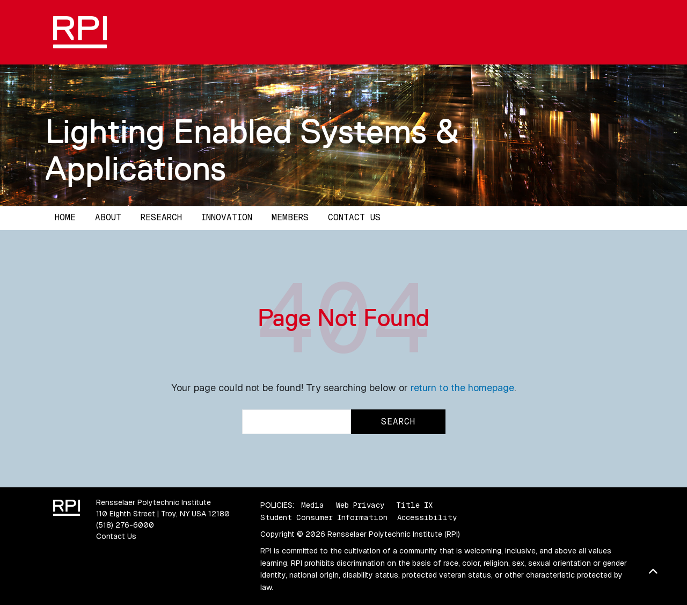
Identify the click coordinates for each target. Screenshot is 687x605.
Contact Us (354, 217)
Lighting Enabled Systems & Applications (252, 150)
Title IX (414, 505)
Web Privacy (360, 505)
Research (161, 217)
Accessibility (427, 517)
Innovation (226, 217)
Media (312, 505)
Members (290, 217)
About (108, 217)
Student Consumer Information (324, 517)
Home (65, 217)
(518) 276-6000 (125, 525)
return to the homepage (462, 387)
